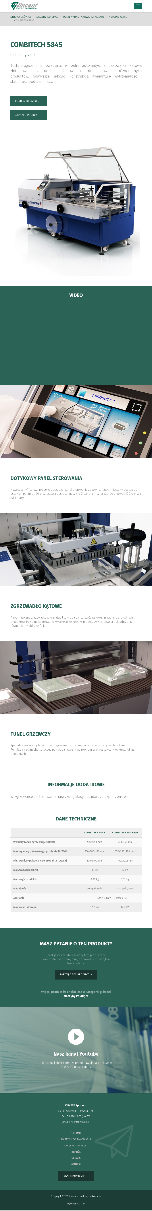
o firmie (76, 1133)
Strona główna (20, 16)
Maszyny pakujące (46, 16)
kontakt (76, 1164)
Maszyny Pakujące (76, 996)
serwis (76, 1158)
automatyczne (118, 16)
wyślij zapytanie (74, 1176)
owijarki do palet (76, 1146)
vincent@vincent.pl (79, 1122)
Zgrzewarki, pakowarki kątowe (83, 16)
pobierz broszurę (27, 101)
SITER (82, 1204)
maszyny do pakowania (76, 1140)
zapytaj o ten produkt (74, 974)
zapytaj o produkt (27, 115)
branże (76, 1152)
